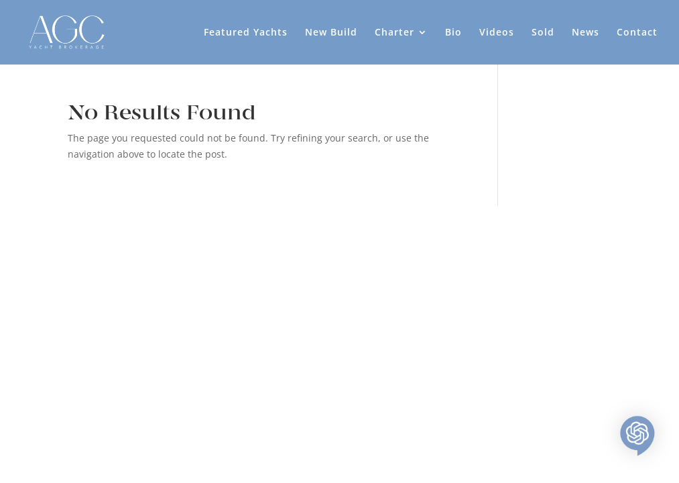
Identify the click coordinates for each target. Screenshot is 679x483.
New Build (331, 33)
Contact (637, 33)
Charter (394, 33)
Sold (543, 33)
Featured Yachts (246, 33)
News (585, 33)
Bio (453, 33)
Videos (496, 33)
